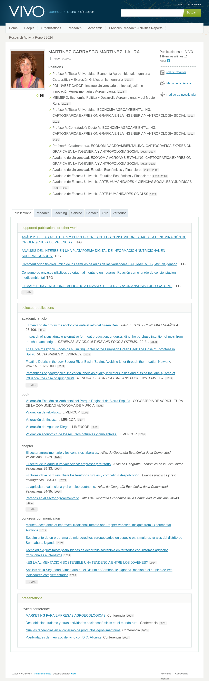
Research (74, 28)
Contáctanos (181, 673)
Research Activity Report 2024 (31, 37)
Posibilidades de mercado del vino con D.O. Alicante (63, 637)
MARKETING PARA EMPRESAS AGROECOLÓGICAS (66, 615)
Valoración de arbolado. (43, 412)
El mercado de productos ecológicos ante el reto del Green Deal (72, 325)
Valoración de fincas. (41, 419)
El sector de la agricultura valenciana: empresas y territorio (68, 464)
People (29, 28)
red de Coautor (176, 72)
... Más (27, 292)
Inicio (180, 4)
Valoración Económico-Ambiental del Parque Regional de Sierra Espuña (78, 401)
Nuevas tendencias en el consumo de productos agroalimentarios (73, 630)
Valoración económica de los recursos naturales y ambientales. (71, 434)
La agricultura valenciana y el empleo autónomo (60, 486)
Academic (95, 28)
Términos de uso (42, 673)
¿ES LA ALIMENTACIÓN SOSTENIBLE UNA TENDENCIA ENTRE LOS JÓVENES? (87, 562)
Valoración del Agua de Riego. (47, 427)
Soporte (165, 678)
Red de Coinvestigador (181, 94)
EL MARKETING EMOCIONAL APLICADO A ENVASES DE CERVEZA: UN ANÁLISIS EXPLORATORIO (97, 286)
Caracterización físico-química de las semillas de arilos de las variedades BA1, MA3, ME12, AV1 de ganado (99, 264)
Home (13, 28)
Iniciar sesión (194, 4)
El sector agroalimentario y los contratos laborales (62, 452)
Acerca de (166, 673)
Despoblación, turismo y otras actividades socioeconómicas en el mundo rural (82, 623)
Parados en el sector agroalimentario (52, 498)
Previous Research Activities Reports (135, 28)
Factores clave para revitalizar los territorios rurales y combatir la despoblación (82, 475)
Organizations (51, 28)
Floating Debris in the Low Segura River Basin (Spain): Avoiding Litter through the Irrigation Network (98, 361)
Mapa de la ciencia (178, 83)
